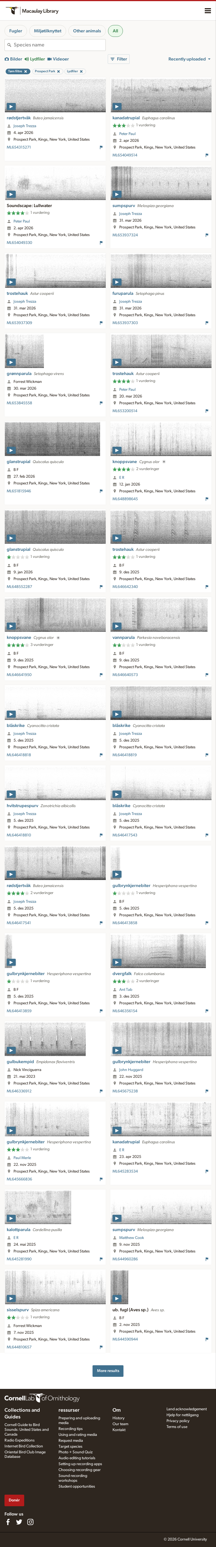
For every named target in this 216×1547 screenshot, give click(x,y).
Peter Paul (127, 134)
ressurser (69, 1410)
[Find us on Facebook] (7, 1522)
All (115, 31)
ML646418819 (124, 755)
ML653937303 (125, 323)
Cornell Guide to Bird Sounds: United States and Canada (26, 1429)
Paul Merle (22, 1158)
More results (108, 1371)
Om (116, 1410)
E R (121, 478)
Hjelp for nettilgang (182, 1415)
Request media (70, 1441)
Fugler (15, 31)
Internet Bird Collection (23, 1446)
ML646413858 (124, 923)
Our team (120, 1424)
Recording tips (70, 1429)
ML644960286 (125, 1259)
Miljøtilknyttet (47, 31)
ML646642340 (125, 587)
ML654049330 (19, 243)
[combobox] (59, 45)
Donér (14, 1500)
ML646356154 (124, 1011)
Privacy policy (178, 1421)
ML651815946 (19, 491)
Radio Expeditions (19, 1440)
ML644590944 (125, 1339)
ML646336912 (19, 1091)
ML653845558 (19, 403)
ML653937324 (125, 235)
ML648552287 (19, 587)
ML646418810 (19, 835)
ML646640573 (125, 675)
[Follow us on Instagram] (30, 1522)
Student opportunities (76, 1486)
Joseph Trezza (25, 126)
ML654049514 (124, 155)
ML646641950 (19, 675)
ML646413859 (19, 1011)
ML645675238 (125, 1091)
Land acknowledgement (186, 1409)
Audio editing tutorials (76, 1458)
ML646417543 (124, 835)
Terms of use (176, 1427)
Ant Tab (125, 990)
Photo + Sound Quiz (75, 1452)
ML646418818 (19, 755)
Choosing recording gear (79, 1470)
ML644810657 (19, 1347)
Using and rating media (77, 1435)
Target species (70, 1447)
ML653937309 (19, 323)
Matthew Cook (131, 1238)
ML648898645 (125, 499)
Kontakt (118, 1430)
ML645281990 (19, 1259)
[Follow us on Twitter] (19, 1522)
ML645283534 (125, 1171)
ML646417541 (19, 923)
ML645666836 (19, 1179)
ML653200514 (124, 411)
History (118, 1418)
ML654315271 (19, 147)
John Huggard (131, 1070)
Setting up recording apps (80, 1464)
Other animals (87, 31)
